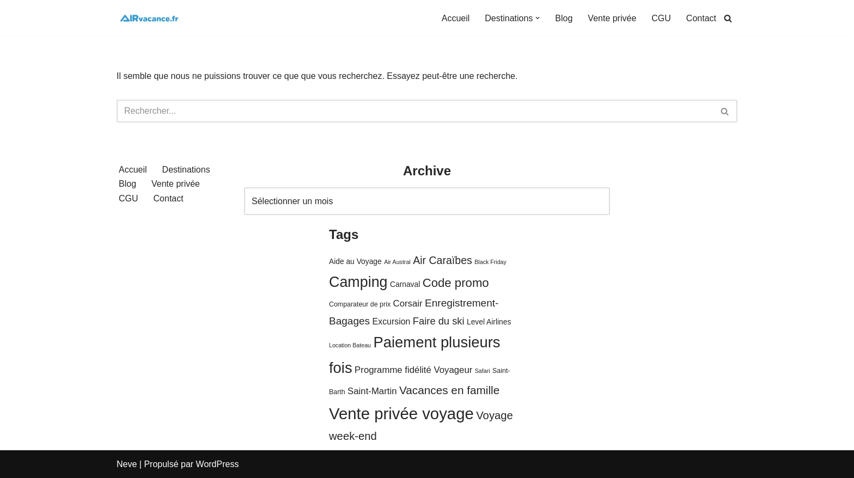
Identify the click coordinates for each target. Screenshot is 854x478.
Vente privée (612, 18)
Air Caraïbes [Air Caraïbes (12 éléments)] (442, 260)
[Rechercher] (728, 18)
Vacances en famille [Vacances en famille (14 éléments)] (449, 390)
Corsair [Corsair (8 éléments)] (408, 303)
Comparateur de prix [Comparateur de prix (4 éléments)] (360, 304)
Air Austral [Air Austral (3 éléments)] (397, 262)
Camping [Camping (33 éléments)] (358, 282)
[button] (537, 18)
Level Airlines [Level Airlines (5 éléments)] (489, 322)
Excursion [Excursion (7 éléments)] (392, 321)
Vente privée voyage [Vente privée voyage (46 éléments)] (401, 413)
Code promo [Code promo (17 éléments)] (456, 283)
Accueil (456, 18)
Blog (563, 18)
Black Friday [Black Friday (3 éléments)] (490, 262)
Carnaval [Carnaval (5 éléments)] (405, 284)
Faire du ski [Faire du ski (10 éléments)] (439, 321)
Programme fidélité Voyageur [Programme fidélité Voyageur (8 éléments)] (413, 370)
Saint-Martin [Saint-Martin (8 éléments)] (371, 391)
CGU (661, 18)
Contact (701, 18)
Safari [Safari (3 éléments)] (482, 370)
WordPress (217, 464)
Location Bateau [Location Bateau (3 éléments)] (350, 345)
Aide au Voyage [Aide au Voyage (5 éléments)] (355, 262)
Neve (127, 464)
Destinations (186, 169)
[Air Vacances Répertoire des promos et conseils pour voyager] (149, 18)
